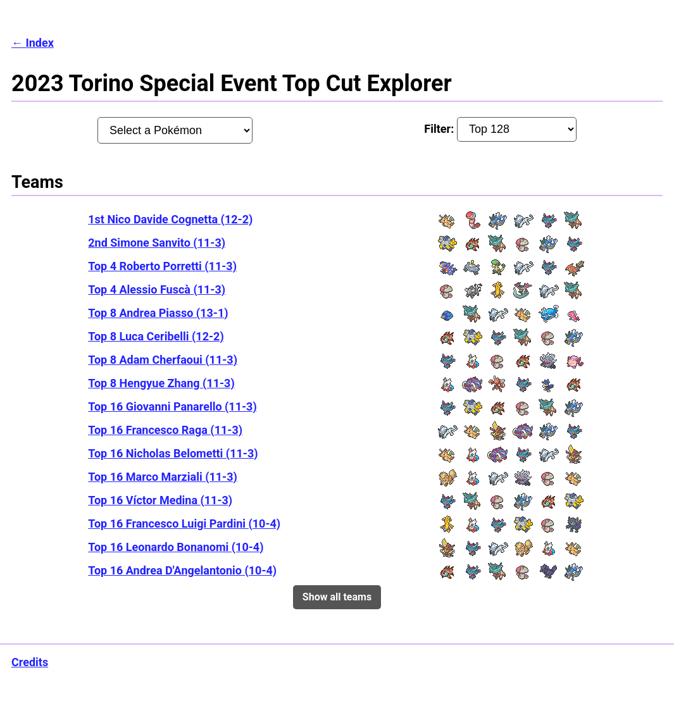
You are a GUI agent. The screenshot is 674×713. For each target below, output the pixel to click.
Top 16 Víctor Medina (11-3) (160, 500)
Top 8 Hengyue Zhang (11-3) (161, 383)
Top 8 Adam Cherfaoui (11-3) (162, 359)
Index (39, 42)
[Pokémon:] (175, 130)
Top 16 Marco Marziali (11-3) (162, 476)
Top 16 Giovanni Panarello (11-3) (172, 406)
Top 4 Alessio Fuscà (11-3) (156, 289)
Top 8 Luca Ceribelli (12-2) (155, 336)
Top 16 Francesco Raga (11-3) (165, 430)
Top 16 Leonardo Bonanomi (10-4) (175, 547)
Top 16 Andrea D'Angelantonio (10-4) (182, 570)
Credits (29, 662)
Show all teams (337, 597)
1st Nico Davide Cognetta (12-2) (170, 219)
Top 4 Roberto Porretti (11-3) (162, 266)
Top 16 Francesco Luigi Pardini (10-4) (184, 523)
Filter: (500, 129)
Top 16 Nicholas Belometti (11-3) (173, 453)
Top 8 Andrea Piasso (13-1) (158, 312)
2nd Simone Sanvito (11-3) (156, 242)
